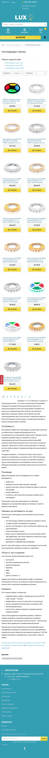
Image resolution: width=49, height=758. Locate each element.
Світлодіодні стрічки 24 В (14, 65)
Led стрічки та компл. (13, 45)
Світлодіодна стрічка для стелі (33, 643)
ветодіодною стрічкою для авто (13, 645)
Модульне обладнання (9, 708)
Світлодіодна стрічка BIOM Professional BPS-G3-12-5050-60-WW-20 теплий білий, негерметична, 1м (36, 339)
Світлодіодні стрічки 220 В (15, 68)
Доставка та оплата (29, 6)
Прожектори (6, 700)
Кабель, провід (7, 716)
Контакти (25, 8)
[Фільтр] (1, 379)
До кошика (12, 111)
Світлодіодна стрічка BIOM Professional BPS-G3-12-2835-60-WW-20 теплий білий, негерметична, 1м (36, 260)
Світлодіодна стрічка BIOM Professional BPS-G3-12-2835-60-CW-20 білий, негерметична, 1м (36, 220)
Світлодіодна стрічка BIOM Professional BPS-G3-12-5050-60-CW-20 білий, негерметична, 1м (12, 299)
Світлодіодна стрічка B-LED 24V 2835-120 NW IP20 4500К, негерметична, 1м (12, 141)
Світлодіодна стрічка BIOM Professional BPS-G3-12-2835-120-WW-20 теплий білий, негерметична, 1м (12, 220)
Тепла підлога (6, 712)
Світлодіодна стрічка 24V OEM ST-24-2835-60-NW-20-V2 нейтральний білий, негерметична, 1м (36, 101)
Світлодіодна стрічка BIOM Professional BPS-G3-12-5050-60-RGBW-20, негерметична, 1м (12, 339)
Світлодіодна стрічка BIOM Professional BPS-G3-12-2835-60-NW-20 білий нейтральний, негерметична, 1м (12, 260)
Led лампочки (6, 688)
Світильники (6, 696)
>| (29, 396)
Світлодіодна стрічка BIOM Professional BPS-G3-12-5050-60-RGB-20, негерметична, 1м (36, 299)
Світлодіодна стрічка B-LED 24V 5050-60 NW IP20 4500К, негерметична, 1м (36, 141)
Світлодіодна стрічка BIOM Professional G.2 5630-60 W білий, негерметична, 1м (12, 379)
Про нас (4, 726)
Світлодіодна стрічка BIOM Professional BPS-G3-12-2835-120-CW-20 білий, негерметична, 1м (12, 180)
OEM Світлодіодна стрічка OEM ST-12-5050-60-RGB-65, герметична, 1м (12, 101)
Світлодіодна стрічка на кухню (12, 643)
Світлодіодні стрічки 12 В (14, 63)
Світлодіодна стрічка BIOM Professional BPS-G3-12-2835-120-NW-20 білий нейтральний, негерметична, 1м (36, 180)
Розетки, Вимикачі (8, 704)
